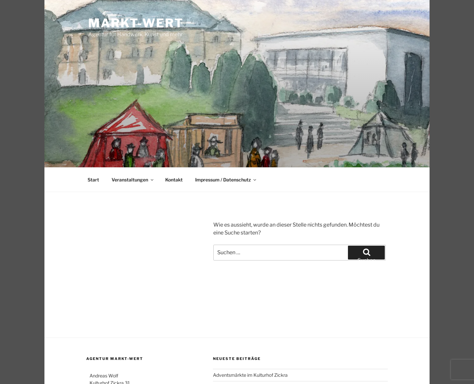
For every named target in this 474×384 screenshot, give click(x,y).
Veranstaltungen (133, 179)
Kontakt (174, 179)
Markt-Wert (136, 23)
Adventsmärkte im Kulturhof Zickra (250, 375)
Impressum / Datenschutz (226, 179)
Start (93, 179)
